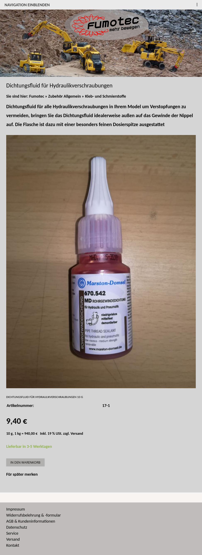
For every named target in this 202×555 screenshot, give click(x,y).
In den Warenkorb (25, 462)
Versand (77, 433)
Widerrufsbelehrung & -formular (33, 515)
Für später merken (22, 474)
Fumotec (36, 96)
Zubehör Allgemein (64, 96)
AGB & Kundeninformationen (30, 521)
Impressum (15, 509)
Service (12, 533)
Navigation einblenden (27, 4)
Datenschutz (16, 527)
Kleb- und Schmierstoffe (105, 96)
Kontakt (12, 545)
